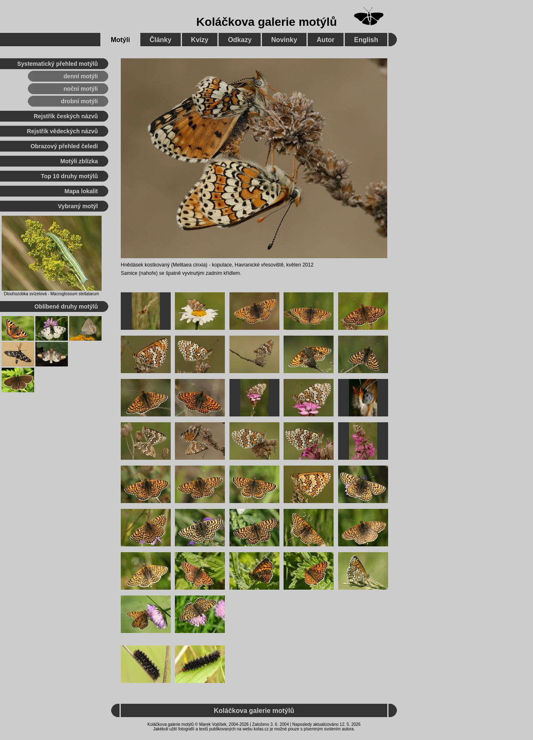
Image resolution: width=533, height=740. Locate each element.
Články (160, 39)
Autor (326, 39)
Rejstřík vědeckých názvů (62, 131)
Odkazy (240, 39)
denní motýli (81, 76)
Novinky (284, 39)
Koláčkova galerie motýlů (266, 21)
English (366, 39)
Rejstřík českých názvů (66, 116)
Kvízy (200, 39)
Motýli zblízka (79, 161)
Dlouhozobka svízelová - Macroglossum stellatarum (51, 294)
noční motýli (81, 88)
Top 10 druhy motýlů (69, 176)
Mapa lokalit (81, 191)
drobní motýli (79, 101)
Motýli (120, 39)
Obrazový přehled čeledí (64, 146)
